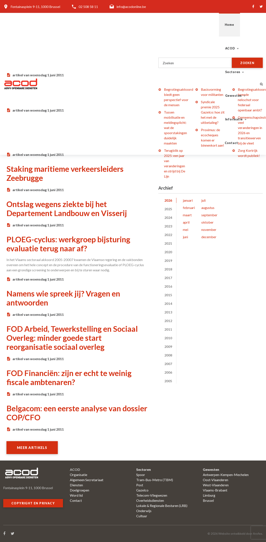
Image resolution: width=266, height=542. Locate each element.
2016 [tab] (168, 286)
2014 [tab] (168, 303)
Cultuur (141, 516)
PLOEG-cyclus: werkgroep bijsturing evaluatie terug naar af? (68, 244)
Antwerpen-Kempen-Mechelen (226, 475)
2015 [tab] (168, 295)
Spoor (140, 475)
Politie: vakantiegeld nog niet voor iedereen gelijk (64, 93)
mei (185, 229)
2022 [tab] (168, 235)
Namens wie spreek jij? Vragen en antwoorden (63, 298)
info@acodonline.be (131, 7)
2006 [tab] (168, 372)
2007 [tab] (168, 364)
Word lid (76, 495)
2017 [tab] (168, 278)
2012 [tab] (168, 321)
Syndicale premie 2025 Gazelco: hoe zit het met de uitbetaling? (213, 112)
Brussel (208, 500)
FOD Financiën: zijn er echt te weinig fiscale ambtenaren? (68, 377)
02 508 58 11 (88, 7)
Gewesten (175, 24)
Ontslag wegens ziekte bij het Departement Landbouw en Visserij (66, 208)
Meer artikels (32, 447)
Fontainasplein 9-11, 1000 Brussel (35, 7)
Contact (240, 24)
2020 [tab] (168, 252)
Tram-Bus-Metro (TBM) (154, 480)
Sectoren (142, 24)
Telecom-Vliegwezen (151, 495)
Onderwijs (143, 511)
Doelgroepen (79, 490)
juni (185, 237)
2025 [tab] (168, 209)
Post (139, 485)
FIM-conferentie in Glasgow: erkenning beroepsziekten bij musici (73, 58)
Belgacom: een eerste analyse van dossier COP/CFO (76, 413)
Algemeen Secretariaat (86, 480)
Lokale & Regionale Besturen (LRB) (161, 506)
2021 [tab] (168, 243)
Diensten (76, 485)
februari (189, 208)
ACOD (114, 24)
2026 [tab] (168, 200)
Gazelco (142, 490)
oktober (207, 222)
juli (203, 200)
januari (188, 200)
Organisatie (78, 475)
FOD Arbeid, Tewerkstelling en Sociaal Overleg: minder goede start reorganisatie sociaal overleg (72, 338)
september (209, 215)
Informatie (209, 24)
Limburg (209, 495)
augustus (207, 208)
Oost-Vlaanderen (215, 480)
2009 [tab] (168, 346)
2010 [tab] (168, 338)
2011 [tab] (168, 329)
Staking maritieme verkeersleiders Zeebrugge (65, 173)
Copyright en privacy (33, 503)
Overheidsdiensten (150, 500)
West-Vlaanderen (216, 485)
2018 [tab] (168, 269)
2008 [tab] (168, 355)
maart (187, 215)
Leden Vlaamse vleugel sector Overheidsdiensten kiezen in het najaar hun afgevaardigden (72, 133)
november (208, 229)
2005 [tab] (168, 381)
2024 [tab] (168, 217)
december (208, 237)
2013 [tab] (168, 312)
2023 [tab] (168, 226)
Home (91, 24)
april (186, 222)
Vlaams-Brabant (215, 490)
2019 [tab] (168, 260)
